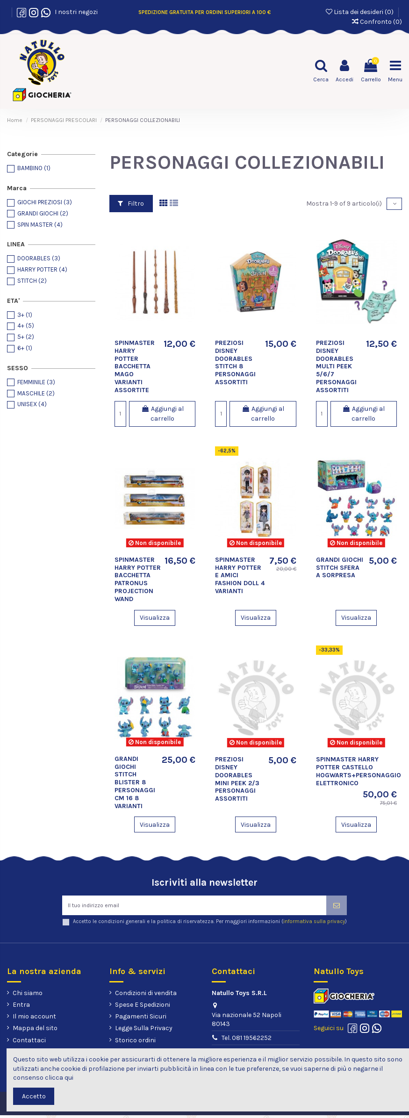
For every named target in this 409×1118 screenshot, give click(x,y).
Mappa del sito (35, 1031)
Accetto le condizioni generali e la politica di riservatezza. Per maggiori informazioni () (210, 925)
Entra (21, 1007)
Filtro (131, 204)
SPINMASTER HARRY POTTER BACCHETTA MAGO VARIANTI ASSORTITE (135, 366)
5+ (25, 336)
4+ (25, 325)
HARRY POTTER (42, 269)
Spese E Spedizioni (142, 1007)
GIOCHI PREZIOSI (44, 202)
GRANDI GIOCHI (42, 213)
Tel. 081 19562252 (247, 1041)
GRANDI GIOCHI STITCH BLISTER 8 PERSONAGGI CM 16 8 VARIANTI (135, 782)
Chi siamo (28, 996)
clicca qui (59, 1078)
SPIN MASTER (40, 224)
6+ (24, 347)
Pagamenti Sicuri (140, 1019)
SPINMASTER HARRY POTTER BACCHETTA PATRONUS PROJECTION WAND (138, 579)
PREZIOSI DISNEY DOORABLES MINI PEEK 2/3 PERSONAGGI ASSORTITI (237, 779)
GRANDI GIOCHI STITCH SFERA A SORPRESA (339, 568)
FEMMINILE (36, 382)
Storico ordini (135, 1043)
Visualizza (155, 618)
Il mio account (34, 1019)
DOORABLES (38, 258)
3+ (24, 314)
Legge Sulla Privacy (143, 1031)
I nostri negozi (75, 12)
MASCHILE (36, 393)
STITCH (32, 280)
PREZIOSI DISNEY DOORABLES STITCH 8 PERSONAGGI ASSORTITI (235, 362)
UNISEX (32, 404)
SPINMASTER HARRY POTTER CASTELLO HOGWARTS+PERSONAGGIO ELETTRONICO (358, 771)
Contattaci (29, 1043)
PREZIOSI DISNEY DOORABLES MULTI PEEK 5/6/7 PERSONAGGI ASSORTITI (336, 366)
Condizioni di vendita (146, 996)
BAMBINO (33, 168)
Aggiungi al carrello (162, 414)
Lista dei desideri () (360, 12)
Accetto (34, 1096)
